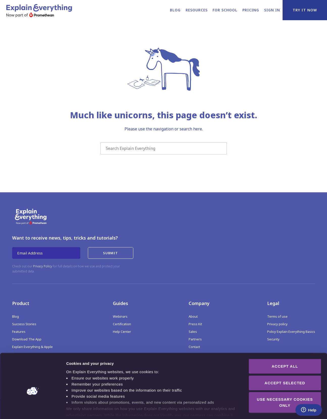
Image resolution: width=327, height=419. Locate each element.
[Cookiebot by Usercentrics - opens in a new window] (33, 409)
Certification (122, 324)
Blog (175, 10)
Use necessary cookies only (285, 378)
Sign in (272, 10)
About (193, 316)
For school (225, 10)
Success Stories (24, 324)
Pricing (250, 10)
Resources (197, 10)
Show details (265, 409)
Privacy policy (277, 324)
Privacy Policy (42, 266)
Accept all (285, 342)
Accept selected (285, 358)
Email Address (30, 252)
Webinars (120, 316)
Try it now (305, 10)
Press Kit (195, 324)
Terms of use (277, 316)
